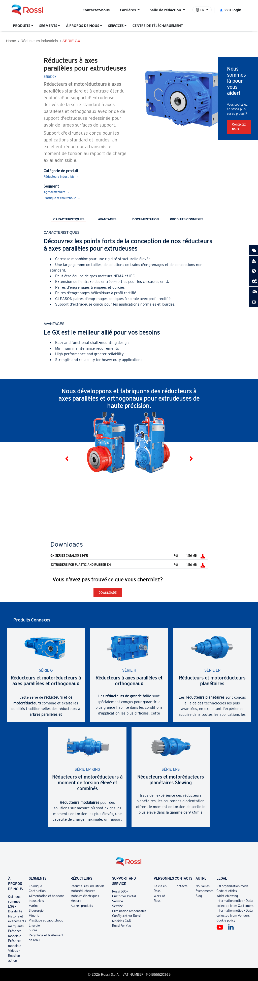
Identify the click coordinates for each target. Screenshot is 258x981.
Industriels (36, 901)
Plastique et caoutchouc (60, 198)
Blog (199, 896)
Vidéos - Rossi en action (14, 955)
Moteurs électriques (85, 896)
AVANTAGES (107, 219)
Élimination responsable (129, 911)
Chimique (35, 886)
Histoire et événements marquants (17, 921)
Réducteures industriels (87, 886)
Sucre (33, 930)
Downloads (108, 592)
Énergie (34, 925)
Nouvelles (203, 886)
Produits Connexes (186, 219)
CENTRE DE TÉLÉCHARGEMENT (158, 25)
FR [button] (200, 10)
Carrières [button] (128, 10)
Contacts (181, 886)
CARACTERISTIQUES (68, 219)
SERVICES (116, 25)
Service (117, 901)
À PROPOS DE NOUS (82, 25)
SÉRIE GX (71, 41)
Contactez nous (239, 127)
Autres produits (82, 906)
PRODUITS (21, 25)
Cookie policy (225, 920)
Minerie (34, 915)
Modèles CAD (121, 921)
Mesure (76, 901)
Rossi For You (121, 926)
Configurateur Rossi (126, 916)
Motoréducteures (83, 891)
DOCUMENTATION (145, 219)
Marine (34, 906)
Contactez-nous (96, 10)
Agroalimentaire (54, 192)
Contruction (37, 891)
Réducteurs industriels (39, 41)
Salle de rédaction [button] (166, 10)
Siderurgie (36, 910)
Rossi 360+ (120, 891)
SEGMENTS (48, 25)
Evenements (204, 891)
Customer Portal (124, 896)
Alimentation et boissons (46, 896)
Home (11, 41)
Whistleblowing (227, 896)
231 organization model (232, 886)
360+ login (230, 10)
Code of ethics (226, 891)
